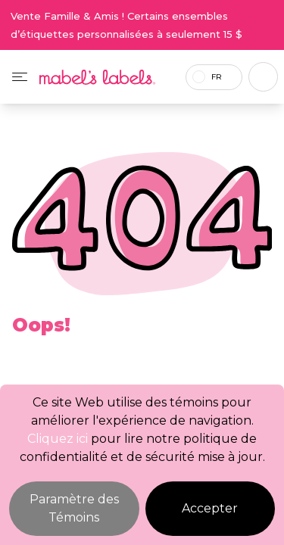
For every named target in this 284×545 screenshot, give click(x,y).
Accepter (210, 508)
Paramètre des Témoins (74, 508)
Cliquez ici (57, 438)
